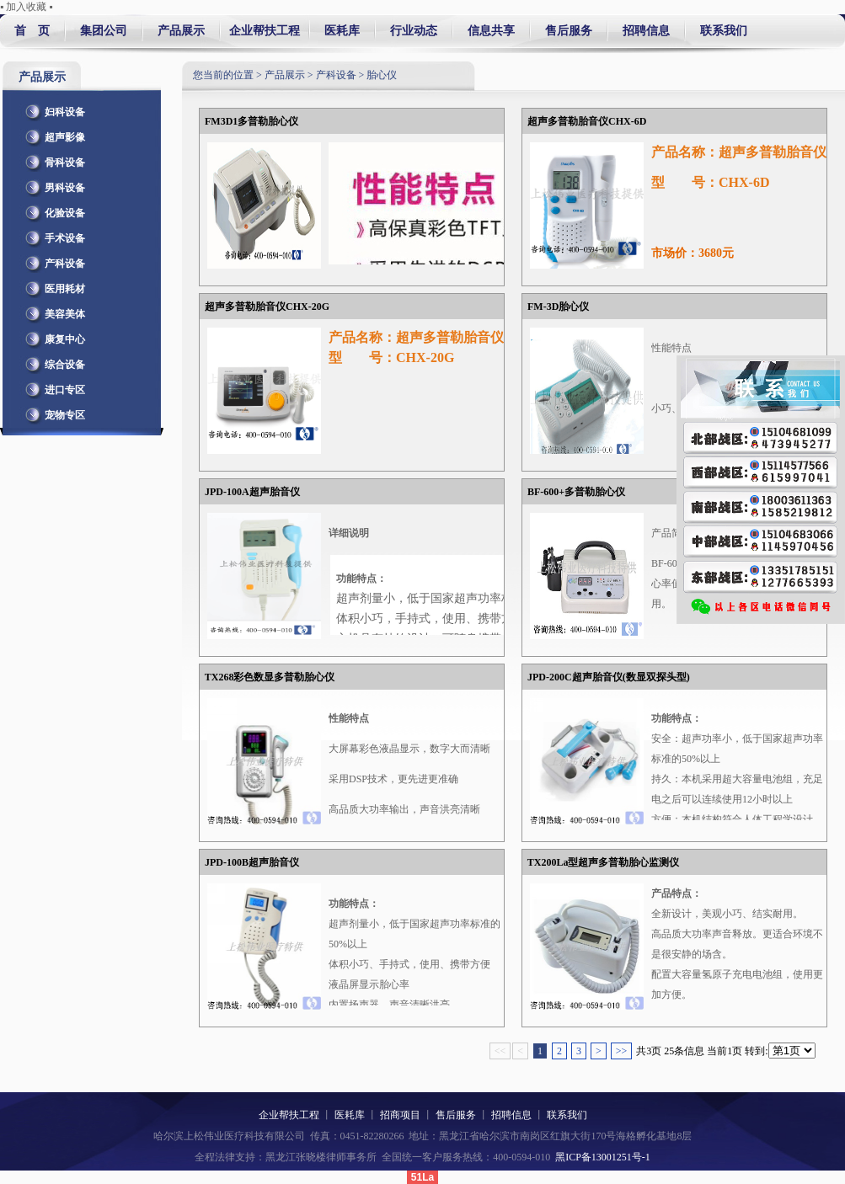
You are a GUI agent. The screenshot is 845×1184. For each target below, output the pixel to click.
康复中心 (52, 336)
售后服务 (568, 30)
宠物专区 (52, 412)
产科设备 (52, 260)
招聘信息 (646, 30)
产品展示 (181, 30)
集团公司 (103, 30)
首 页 (32, 30)
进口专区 (52, 386)
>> (622, 1051)
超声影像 (52, 134)
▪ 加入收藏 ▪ (26, 7)
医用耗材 (52, 285)
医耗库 (342, 30)
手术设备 (52, 235)
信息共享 (491, 30)
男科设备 (52, 184)
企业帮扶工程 (264, 30)
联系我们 (720, 30)
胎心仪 (381, 75)
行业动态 (413, 30)
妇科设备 (52, 108)
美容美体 (52, 310)
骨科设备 (52, 159)
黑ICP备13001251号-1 (602, 1157)
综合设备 (52, 361)
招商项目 (400, 1115)
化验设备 (52, 209)
